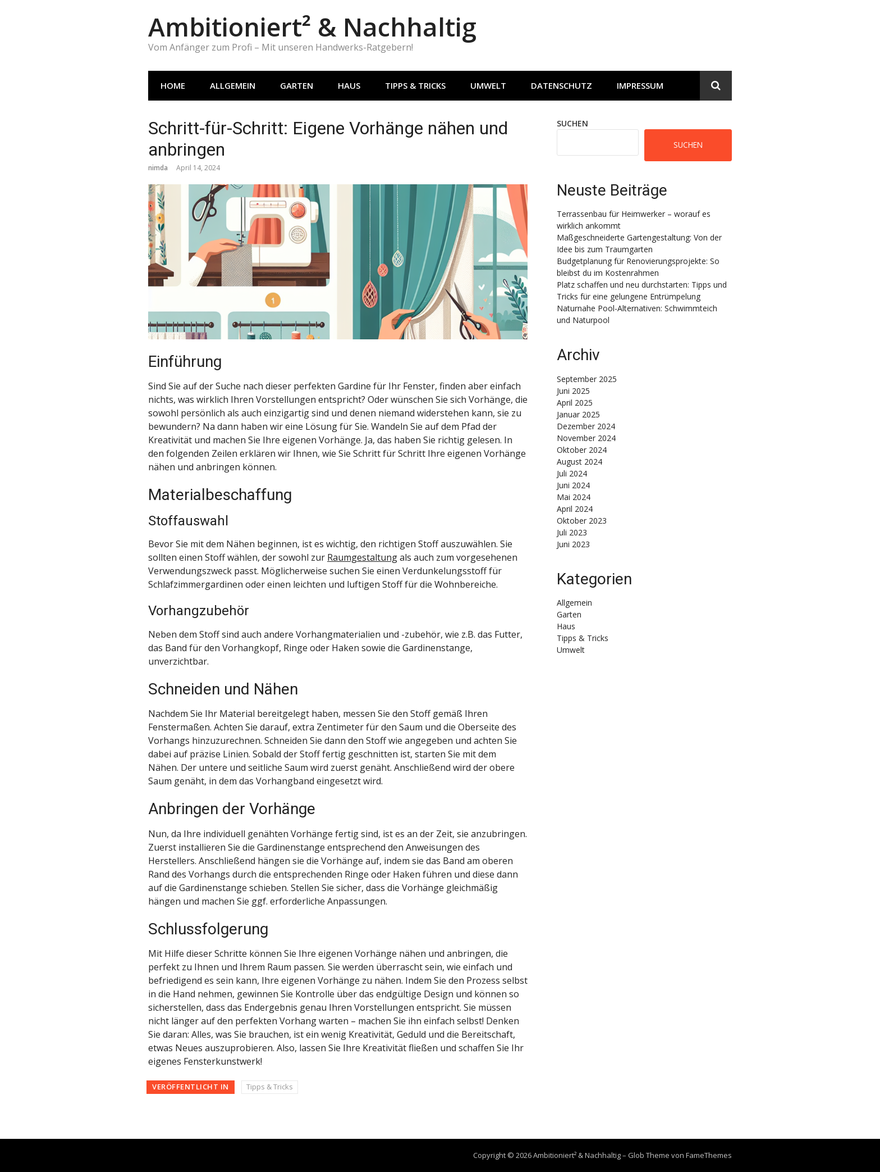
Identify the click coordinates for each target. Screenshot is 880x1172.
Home (173, 85)
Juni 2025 (573, 390)
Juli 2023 (572, 532)
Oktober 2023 (582, 520)
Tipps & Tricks (415, 85)
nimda (158, 167)
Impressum (640, 85)
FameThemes (709, 1155)
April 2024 (575, 508)
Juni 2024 (573, 485)
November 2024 (586, 438)
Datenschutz (561, 85)
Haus (349, 85)
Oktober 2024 (582, 449)
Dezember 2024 (586, 426)
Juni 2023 (573, 544)
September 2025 (587, 379)
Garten (296, 85)
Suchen (572, 123)
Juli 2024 (572, 473)
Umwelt (488, 85)
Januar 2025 (578, 414)
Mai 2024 (573, 497)
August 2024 (579, 461)
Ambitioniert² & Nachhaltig (312, 27)
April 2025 (575, 402)
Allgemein (232, 85)
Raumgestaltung (362, 557)
